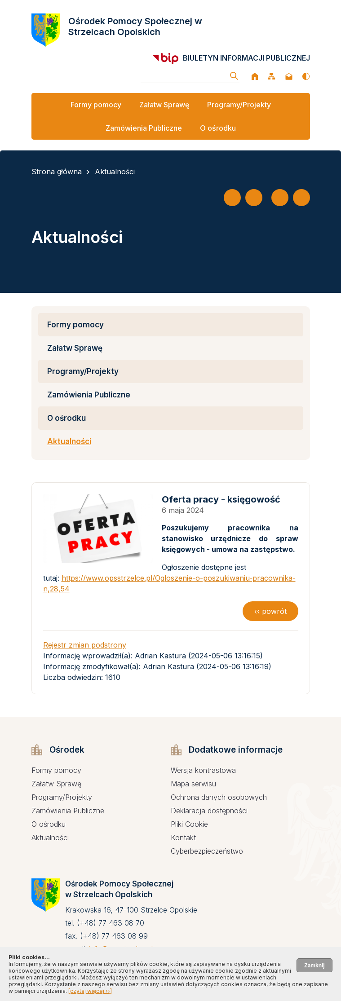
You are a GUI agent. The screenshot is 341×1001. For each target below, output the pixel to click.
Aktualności (115, 171)
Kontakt (183, 837)
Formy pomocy (96, 104)
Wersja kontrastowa (203, 770)
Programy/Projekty (239, 104)
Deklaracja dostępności (209, 810)
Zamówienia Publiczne (144, 127)
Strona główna (56, 171)
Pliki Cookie (189, 824)
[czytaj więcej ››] (90, 991)
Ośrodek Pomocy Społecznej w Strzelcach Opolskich (135, 26)
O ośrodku (218, 127)
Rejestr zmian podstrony (84, 644)
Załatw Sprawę (164, 104)
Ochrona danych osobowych (219, 797)
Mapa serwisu (193, 783)
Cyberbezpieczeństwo (207, 851)
